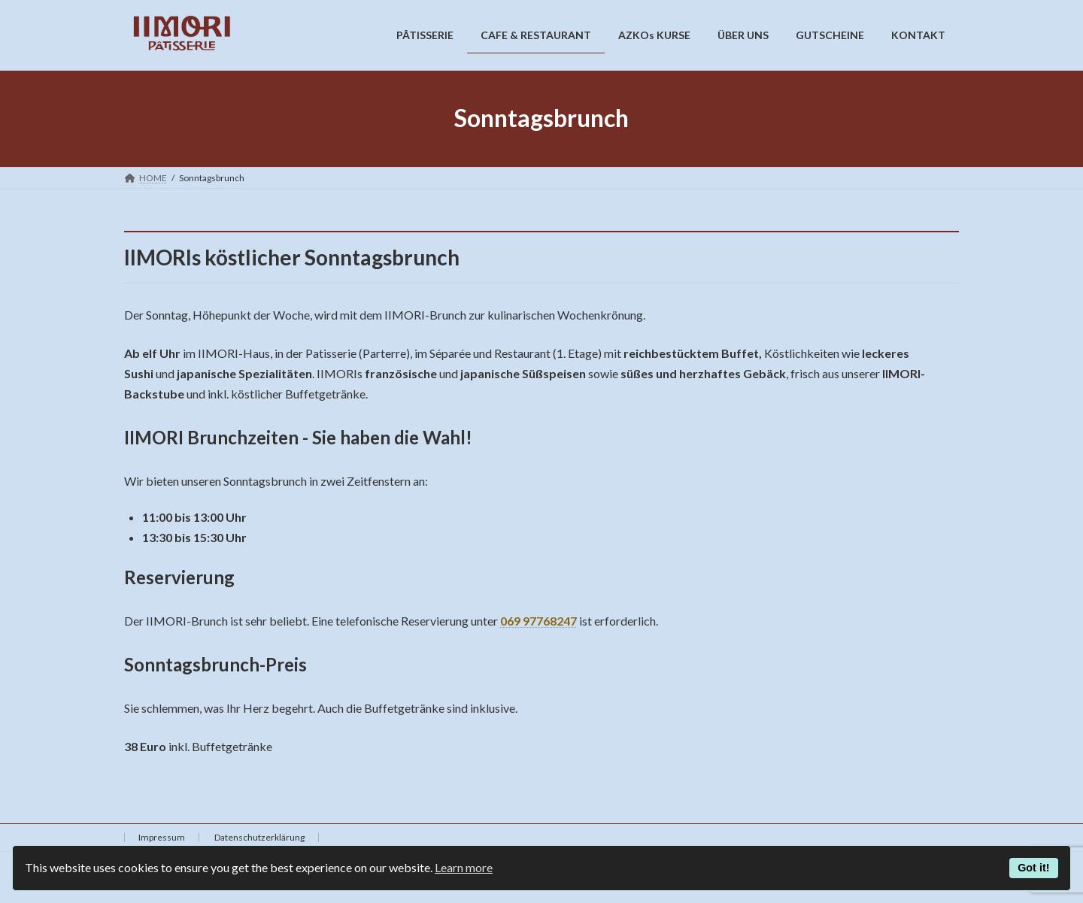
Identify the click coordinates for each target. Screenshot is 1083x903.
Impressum (161, 837)
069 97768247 (538, 621)
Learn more (464, 867)
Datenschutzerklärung (259, 837)
